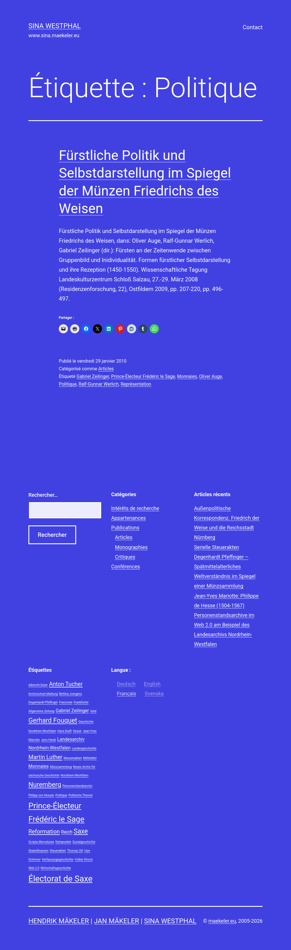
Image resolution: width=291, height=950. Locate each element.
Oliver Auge (210, 376)
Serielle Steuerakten (216, 547)
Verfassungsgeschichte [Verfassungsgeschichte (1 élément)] (57, 859)
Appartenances (128, 518)
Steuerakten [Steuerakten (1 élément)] (58, 851)
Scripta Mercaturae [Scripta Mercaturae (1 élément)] (41, 842)
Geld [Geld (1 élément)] (93, 711)
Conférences (125, 566)
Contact (253, 27)
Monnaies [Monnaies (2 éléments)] (38, 766)
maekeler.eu (222, 921)
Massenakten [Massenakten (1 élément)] (73, 758)
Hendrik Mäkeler (58, 921)
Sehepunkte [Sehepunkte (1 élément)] (63, 842)
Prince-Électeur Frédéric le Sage (143, 376)
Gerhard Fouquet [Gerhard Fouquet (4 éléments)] (52, 720)
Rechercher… (43, 495)
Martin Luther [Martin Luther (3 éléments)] (45, 757)
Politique (67, 384)
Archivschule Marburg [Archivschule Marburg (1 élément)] (43, 694)
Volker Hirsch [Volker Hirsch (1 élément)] (84, 859)
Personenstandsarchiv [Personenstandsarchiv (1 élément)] (78, 786)
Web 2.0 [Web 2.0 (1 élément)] (33, 868)
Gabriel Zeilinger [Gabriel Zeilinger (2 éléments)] (72, 710)
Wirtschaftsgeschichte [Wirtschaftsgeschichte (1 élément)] (56, 868)
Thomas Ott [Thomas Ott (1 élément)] (75, 851)
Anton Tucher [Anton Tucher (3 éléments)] (65, 684)
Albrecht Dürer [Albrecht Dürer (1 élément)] (38, 685)
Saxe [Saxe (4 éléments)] (81, 831)
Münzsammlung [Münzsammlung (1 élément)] (61, 767)
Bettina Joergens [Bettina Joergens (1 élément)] (70, 694)
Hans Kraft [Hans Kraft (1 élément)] (64, 731)
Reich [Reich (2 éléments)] (66, 832)
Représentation (135, 384)
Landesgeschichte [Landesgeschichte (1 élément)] (84, 748)
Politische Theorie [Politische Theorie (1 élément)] (80, 795)
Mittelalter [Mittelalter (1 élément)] (90, 758)
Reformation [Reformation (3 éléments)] (44, 831)
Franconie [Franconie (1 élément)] (65, 702)
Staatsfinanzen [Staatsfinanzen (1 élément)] (38, 851)
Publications (125, 528)
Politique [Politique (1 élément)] (61, 795)
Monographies (131, 547)
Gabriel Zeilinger (92, 376)
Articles (106, 368)
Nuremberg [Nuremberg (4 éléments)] (44, 785)
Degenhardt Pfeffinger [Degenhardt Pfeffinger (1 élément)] (43, 702)
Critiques (125, 557)
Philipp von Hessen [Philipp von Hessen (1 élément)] (41, 795)
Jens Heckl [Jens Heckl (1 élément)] (48, 740)
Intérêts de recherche (135, 508)
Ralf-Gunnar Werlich (99, 384)
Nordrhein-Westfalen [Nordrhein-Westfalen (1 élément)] (74, 775)
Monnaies (187, 376)
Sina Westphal (54, 26)
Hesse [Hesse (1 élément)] (77, 731)
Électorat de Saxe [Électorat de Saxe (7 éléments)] (60, 879)
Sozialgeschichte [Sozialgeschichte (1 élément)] (83, 842)
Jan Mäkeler (116, 921)
